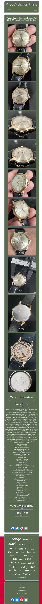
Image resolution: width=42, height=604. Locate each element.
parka (28, 558)
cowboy (33, 549)
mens (12, 548)
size (32, 567)
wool (33, 571)
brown (22, 544)
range (16, 539)
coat (32, 556)
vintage (14, 562)
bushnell (23, 563)
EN (20, 596)
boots (19, 571)
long (27, 549)
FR (23, 596)
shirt (12, 556)
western (16, 574)
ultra (33, 545)
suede (34, 552)
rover (17, 552)
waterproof (22, 577)
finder (10, 551)
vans (26, 555)
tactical (31, 563)
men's (27, 539)
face (29, 552)
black (12, 544)
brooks (26, 570)
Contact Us (22, 587)
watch (12, 570)
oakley (23, 567)
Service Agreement (22, 593)
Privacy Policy (22, 590)
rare (29, 545)
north (20, 549)
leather (27, 574)
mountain (19, 556)
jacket (13, 567)
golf (14, 558)
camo (23, 552)
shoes (21, 559)
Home (21, 585)
